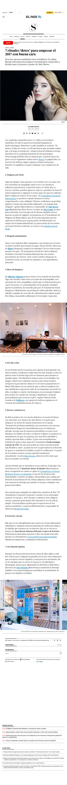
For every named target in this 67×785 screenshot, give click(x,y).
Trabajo (46, 36)
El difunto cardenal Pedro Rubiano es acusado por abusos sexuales (26, 728)
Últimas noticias (7, 725)
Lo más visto (6, 748)
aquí (41, 661)
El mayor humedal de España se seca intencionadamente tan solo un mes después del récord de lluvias (31, 755)
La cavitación (26, 474)
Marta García (30, 456)
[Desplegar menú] (3, 17)
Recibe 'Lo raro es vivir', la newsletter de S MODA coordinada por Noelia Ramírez (28, 640)
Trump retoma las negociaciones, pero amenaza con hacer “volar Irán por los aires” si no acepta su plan (31, 752)
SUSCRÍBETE (50, 12)
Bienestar (51, 36)
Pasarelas (16, 36)
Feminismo (34, 36)
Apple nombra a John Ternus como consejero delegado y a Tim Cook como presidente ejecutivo (36, 42)
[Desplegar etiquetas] (61, 653)
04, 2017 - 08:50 (33, 129)
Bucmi (41, 159)
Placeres (40, 36)
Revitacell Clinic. (21, 509)
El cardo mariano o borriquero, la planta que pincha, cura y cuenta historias (24, 763)
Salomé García (33, 126)
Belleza (23, 36)
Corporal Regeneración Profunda (42, 537)
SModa (33, 27)
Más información (10, 661)
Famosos (28, 36)
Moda (11, 36)
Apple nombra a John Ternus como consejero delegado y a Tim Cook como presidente (32, 732)
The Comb (48, 209)
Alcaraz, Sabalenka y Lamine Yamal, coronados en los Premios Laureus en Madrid (31, 740)
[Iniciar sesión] (59, 12)
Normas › (59, 644)
